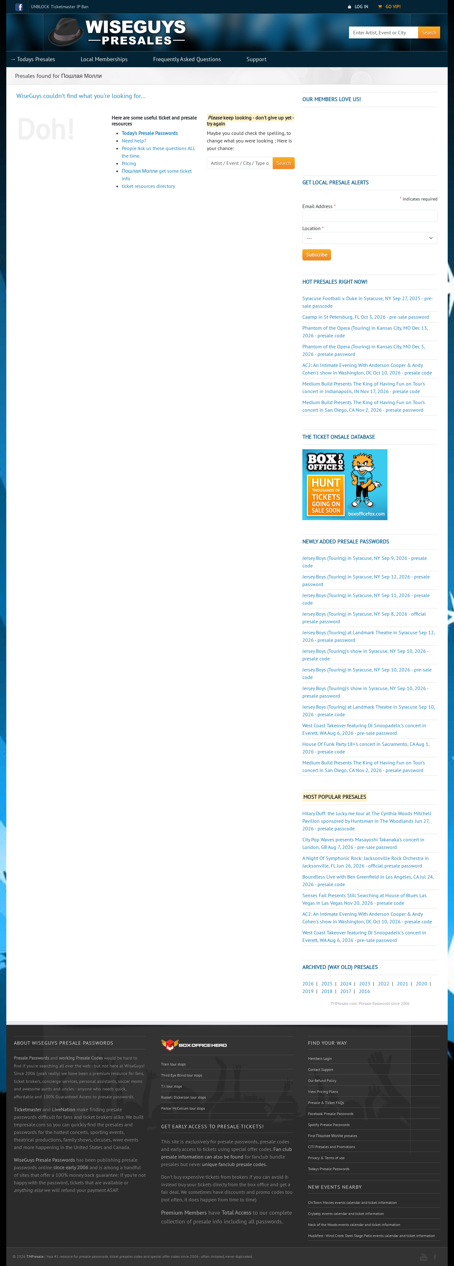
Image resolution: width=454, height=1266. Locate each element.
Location (313, 228)
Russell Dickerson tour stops (183, 1097)
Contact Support (320, 1069)
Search (429, 32)
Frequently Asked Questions (187, 59)
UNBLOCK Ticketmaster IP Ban (60, 6)
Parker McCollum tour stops (183, 1108)
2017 (345, 991)
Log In (358, 6)
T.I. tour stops (171, 1086)
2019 (308, 991)
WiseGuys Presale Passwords (44, 1160)
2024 (346, 983)
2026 (308, 983)
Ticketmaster (27, 1109)
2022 (383, 983)
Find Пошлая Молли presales (332, 1135)
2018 (327, 991)
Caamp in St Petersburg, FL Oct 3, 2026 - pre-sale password (365, 317)
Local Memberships (104, 59)
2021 (402, 983)
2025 (327, 983)
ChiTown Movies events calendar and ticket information (352, 1202)
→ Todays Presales (32, 59)
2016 (364, 991)
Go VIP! (389, 6)
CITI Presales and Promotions (331, 1146)
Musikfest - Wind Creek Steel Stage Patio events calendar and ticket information (371, 1235)
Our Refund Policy (322, 1080)
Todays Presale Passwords (328, 1168)
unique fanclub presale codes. (234, 1164)
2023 (364, 983)
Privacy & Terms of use (326, 1157)
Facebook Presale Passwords (330, 1113)
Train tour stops (173, 1064)
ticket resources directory (148, 186)
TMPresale (35, 1256)
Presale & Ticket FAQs (326, 1102)
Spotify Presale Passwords (329, 1124)
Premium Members (184, 1212)
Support (256, 59)
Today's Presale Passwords (150, 133)
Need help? (134, 140)
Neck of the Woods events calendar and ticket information (354, 1224)
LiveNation (63, 1109)
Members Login (320, 1058)
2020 (421, 983)
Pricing (129, 163)
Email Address (319, 206)
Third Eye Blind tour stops (181, 1075)
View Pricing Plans (323, 1091)
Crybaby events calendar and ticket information (346, 1213)
